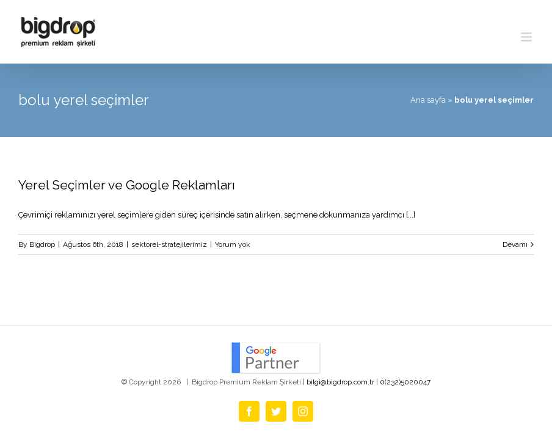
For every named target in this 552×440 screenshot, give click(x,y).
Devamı (515, 244)
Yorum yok (232, 244)
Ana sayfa (428, 100)
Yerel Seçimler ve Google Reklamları (126, 185)
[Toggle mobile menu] (527, 37)
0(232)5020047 (405, 382)
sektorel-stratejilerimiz (169, 244)
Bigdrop (42, 244)
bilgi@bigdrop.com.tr (340, 382)
